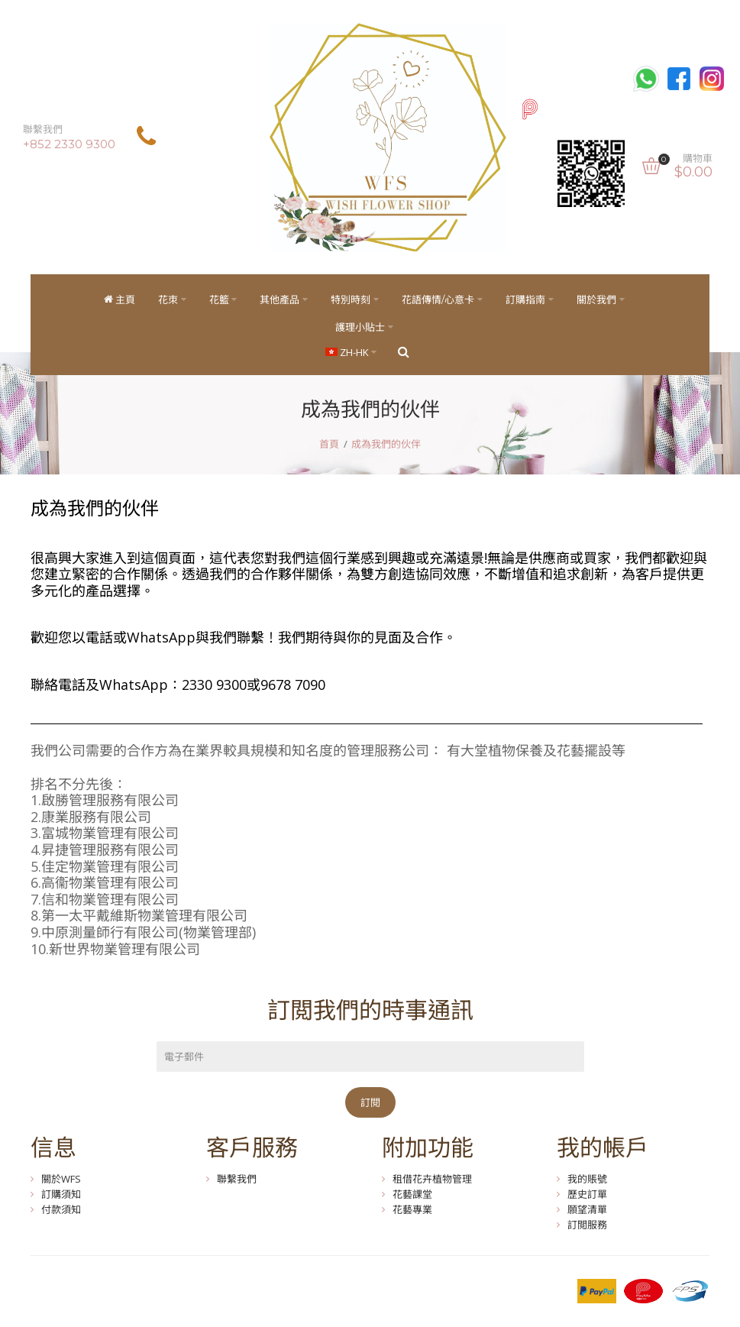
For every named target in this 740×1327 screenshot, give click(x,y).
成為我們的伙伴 (386, 445)
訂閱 (370, 1103)
